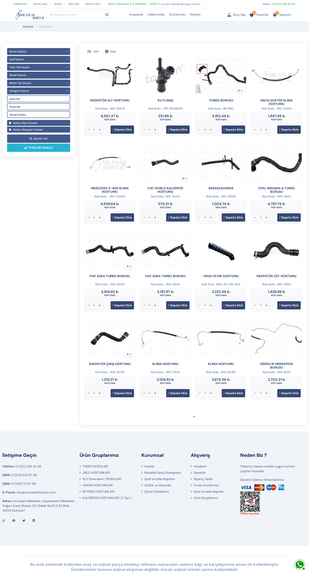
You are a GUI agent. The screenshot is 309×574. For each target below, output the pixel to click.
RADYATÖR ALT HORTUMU (109, 100)
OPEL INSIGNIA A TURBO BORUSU (276, 190)
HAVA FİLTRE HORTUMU (221, 276)
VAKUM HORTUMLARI (98, 471)
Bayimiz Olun (93, 4)
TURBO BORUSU (221, 100)
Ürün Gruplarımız (206, 484)
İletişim (58, 4)
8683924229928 (220, 188)
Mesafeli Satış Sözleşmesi (162, 458)
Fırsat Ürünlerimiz (206, 471)
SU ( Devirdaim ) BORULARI (102, 465)
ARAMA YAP (39, 138)
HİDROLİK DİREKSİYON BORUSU (276, 366)
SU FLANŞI (165, 100)
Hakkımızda (20, 4)
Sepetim (200, 458)
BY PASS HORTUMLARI (98, 477)
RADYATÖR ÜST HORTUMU (276, 276)
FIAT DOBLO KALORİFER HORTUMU (165, 190)
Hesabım (200, 452)
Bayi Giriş (74, 4)
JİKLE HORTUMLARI (96, 458)
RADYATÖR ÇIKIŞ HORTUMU (110, 364)
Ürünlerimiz (177, 14)
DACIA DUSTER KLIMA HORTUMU (276, 102)
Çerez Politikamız (156, 477)
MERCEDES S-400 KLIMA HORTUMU (110, 190)
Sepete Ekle (122, 130)
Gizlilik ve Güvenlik (157, 471)
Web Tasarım (95, 561)
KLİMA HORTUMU (165, 364)
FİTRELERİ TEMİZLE (38, 148)
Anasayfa (136, 14)
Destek (149, 452)
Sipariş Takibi (203, 465)
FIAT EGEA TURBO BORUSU (110, 276)
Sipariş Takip (40, 4)
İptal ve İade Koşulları (159, 465)
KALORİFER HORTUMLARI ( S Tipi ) (107, 484)
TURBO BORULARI (95, 452)
